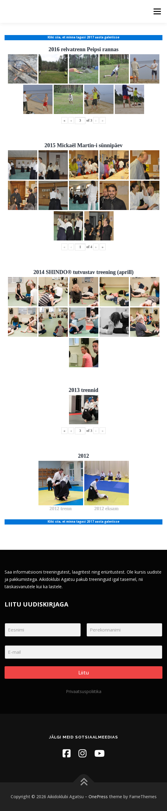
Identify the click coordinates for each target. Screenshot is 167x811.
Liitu (83, 672)
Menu (157, 11)
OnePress (98, 796)
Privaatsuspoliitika (83, 691)
